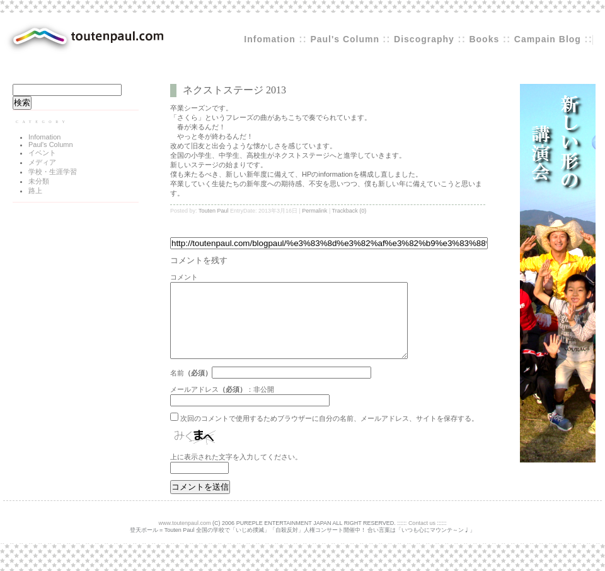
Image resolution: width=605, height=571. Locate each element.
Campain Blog (547, 39)
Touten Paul (214, 211)
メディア (42, 162)
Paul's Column (346, 39)
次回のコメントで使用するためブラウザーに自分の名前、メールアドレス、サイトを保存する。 (329, 433)
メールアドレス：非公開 (222, 404)
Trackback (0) (349, 211)
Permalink (314, 211)
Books (484, 39)
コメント (184, 277)
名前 (177, 388)
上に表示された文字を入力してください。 (236, 472)
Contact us (421, 538)
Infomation (270, 39)
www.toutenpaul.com (185, 538)
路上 (35, 190)
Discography (424, 39)
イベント (42, 152)
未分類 (38, 181)
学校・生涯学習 (52, 171)
